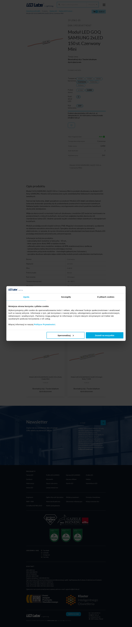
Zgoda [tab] (26, 297)
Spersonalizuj (66, 335)
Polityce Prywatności (44, 324)
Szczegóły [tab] (66, 297)
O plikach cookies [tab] (105, 297)
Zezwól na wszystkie (104, 335)
